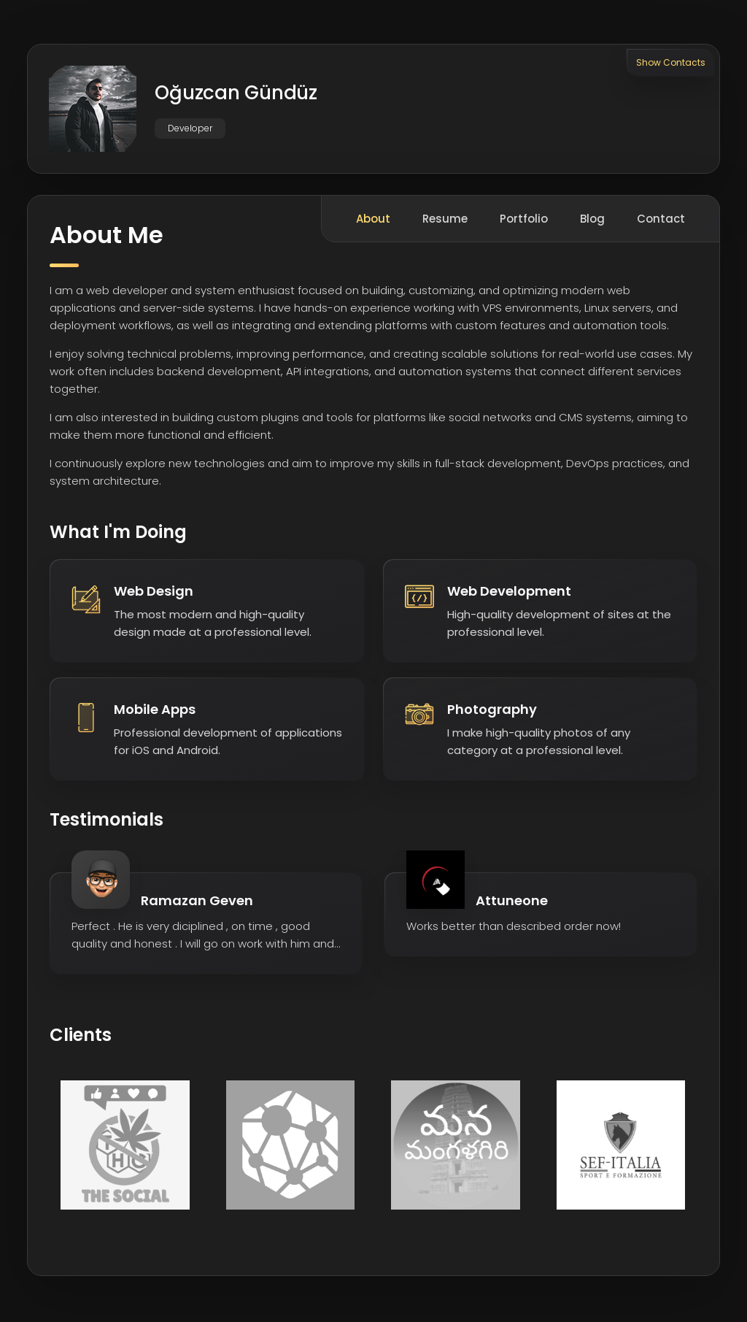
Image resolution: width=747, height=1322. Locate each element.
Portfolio (524, 220)
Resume (445, 220)
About (373, 220)
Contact (661, 220)
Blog (592, 220)
